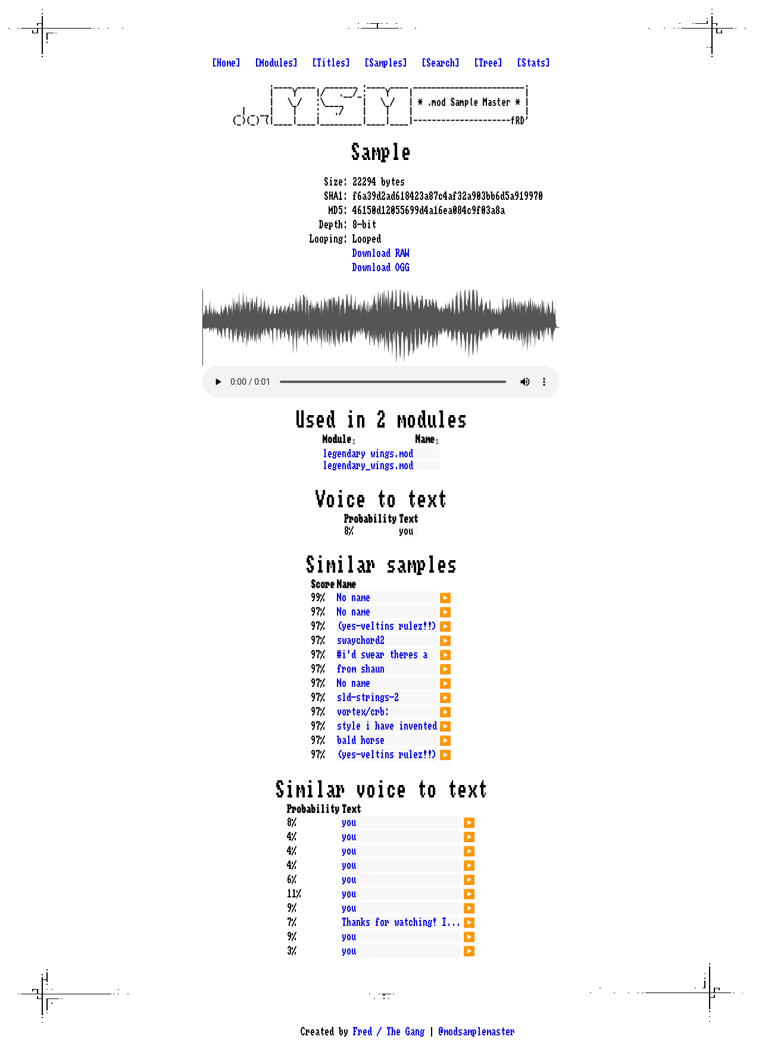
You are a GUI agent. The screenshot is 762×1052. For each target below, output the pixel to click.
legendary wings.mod (368, 454)
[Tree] (488, 63)
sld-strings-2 (368, 697)
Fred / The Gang (388, 1032)
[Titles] (331, 63)
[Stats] (533, 63)
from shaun (361, 669)
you (349, 822)
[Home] (226, 63)
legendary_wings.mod (368, 465)
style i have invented (387, 726)
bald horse (361, 740)
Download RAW (381, 253)
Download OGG (381, 267)
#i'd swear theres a (382, 655)
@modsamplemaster (477, 1032)
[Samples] (385, 63)
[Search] (440, 63)
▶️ (445, 596)
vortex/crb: (363, 712)
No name (353, 597)
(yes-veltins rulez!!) (387, 626)
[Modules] (276, 63)
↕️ (353, 439)
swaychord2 (361, 640)
